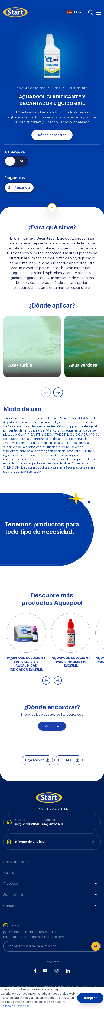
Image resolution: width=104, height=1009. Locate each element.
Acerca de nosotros (17, 855)
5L (22, 155)
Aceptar (90, 998)
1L (10, 155)
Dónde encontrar (52, 129)
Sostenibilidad (50, 888)
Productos (50, 877)
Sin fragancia (19, 181)
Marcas (8, 866)
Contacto (50, 899)
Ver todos (52, 720)
